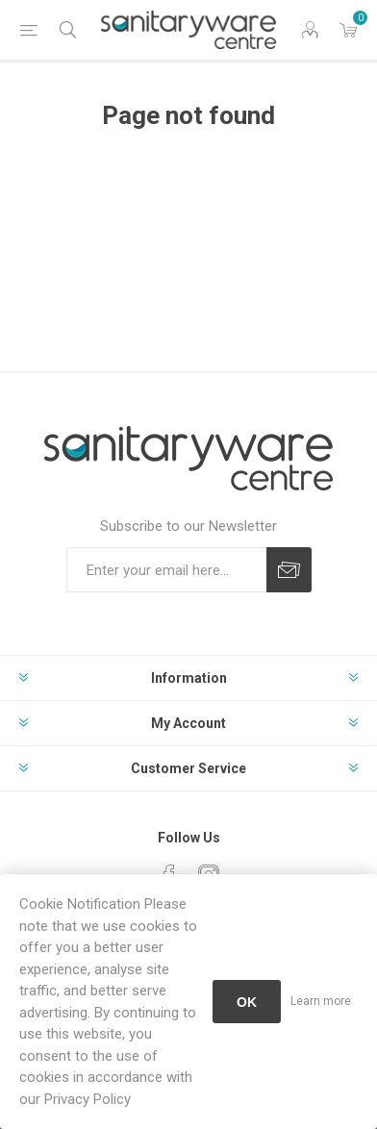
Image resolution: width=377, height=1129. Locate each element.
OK (247, 1002)
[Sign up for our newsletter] (166, 569)
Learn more (320, 1001)
